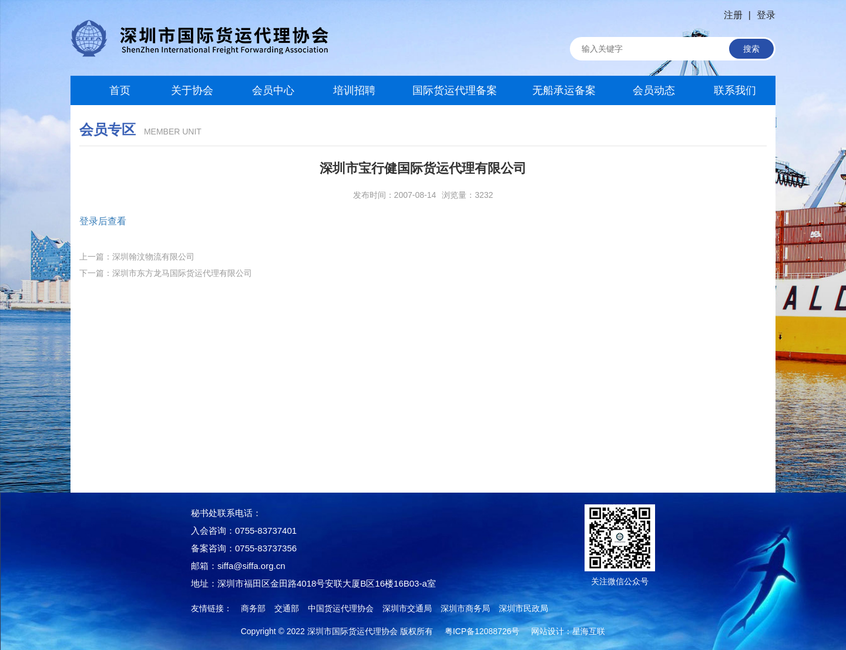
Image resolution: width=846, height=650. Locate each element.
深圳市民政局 (523, 608)
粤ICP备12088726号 (482, 631)
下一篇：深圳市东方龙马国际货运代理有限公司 (165, 273)
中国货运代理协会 (341, 608)
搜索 (751, 48)
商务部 (253, 608)
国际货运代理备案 (454, 90)
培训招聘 (354, 90)
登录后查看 (102, 221)
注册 (733, 15)
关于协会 (192, 90)
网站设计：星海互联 (568, 631)
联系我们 (735, 90)
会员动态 (654, 90)
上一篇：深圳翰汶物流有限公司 (136, 256)
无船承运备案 (564, 90)
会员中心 (273, 90)
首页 (111, 90)
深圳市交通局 (407, 608)
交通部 (286, 608)
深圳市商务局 (465, 608)
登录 (766, 15)
